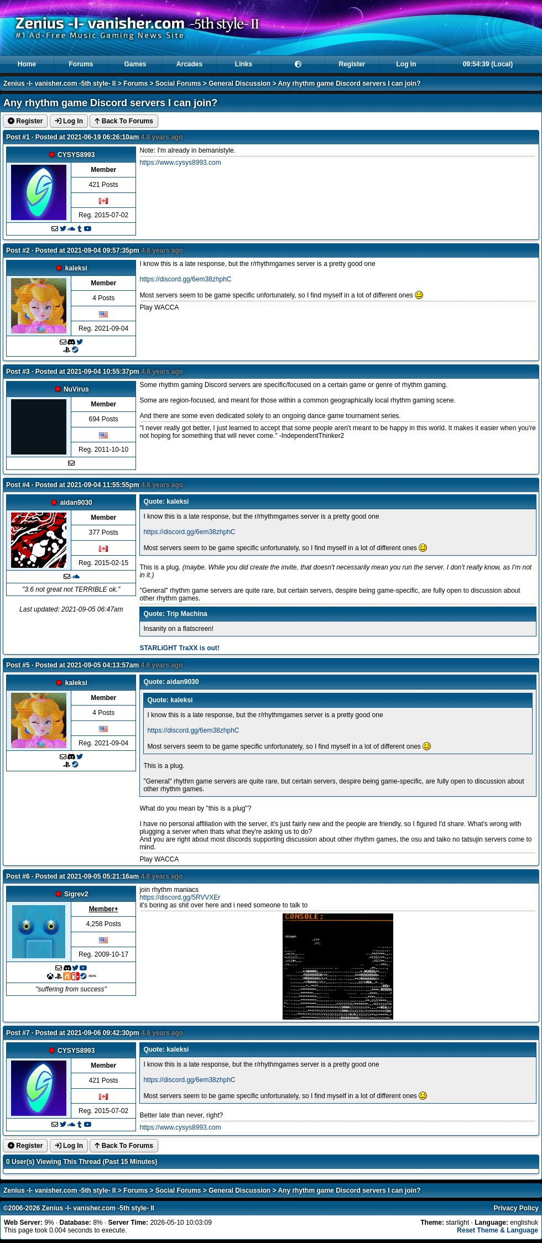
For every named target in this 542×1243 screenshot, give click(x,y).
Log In (406, 64)
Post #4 (18, 485)
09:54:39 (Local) (488, 64)
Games (135, 64)
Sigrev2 (76, 894)
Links (243, 64)
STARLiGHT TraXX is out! (179, 648)
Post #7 (18, 1033)
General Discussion (239, 83)
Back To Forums (124, 121)
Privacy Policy (516, 1208)
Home (27, 64)
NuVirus (76, 389)
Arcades (189, 64)
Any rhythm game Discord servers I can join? (349, 83)
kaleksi (76, 268)
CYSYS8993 (76, 155)
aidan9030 (76, 502)
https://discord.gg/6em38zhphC (185, 279)
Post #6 (18, 876)
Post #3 (18, 371)
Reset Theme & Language (497, 1230)
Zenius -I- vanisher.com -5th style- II (59, 83)
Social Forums (178, 83)
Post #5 (18, 665)
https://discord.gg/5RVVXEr (179, 897)
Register (351, 64)
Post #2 (18, 250)
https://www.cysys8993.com (180, 162)
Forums (81, 64)
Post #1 (18, 137)
